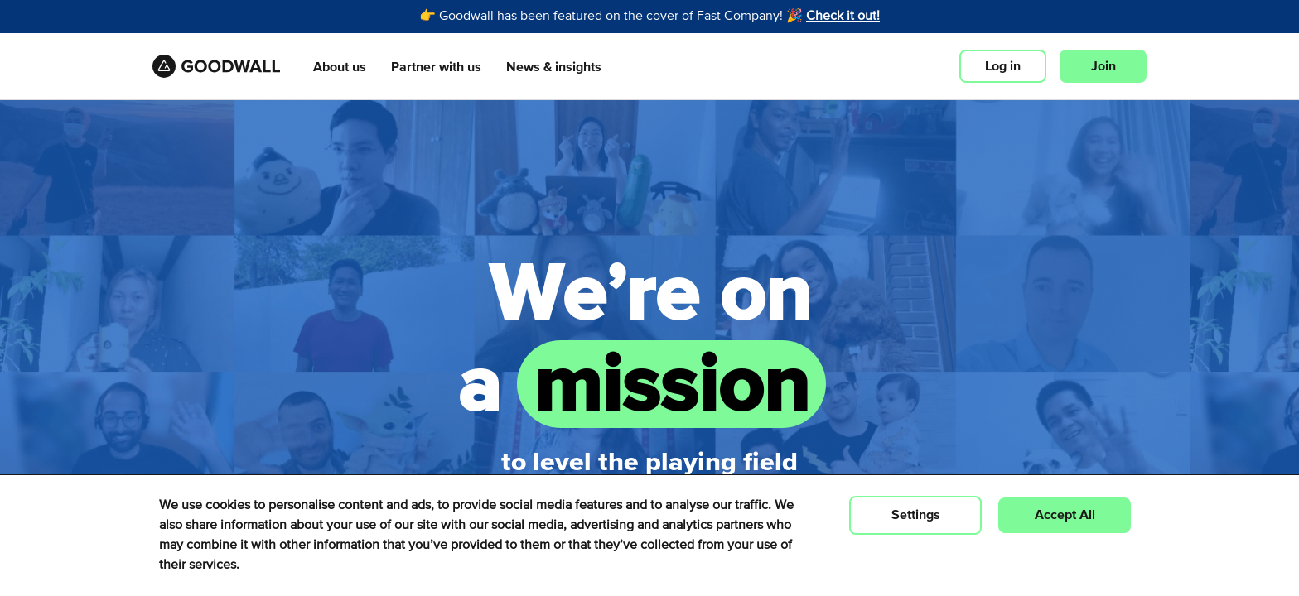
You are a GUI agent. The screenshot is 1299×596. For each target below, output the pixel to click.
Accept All (1065, 515)
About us (339, 67)
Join (1103, 66)
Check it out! (843, 16)
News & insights (553, 67)
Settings (915, 515)
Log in (1003, 66)
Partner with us (436, 67)
